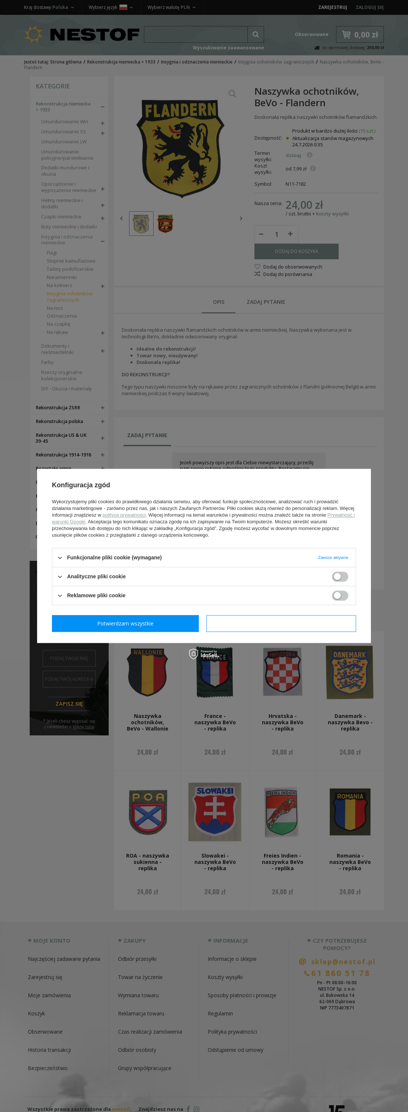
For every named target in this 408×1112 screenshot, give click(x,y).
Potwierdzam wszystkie (282, 623)
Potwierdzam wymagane (127, 623)
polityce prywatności (124, 515)
